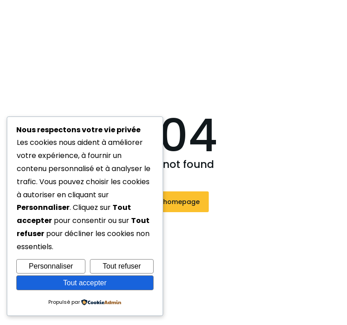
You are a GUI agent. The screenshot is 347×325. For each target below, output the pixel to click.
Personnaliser (51, 266)
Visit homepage (174, 201)
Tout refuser (122, 266)
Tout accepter (85, 283)
